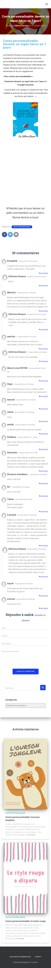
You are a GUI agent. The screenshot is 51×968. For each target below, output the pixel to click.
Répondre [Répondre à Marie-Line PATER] (43, 381)
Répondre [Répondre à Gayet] (43, 596)
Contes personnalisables (22, 226)
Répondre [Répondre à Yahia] (43, 512)
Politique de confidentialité (20, 957)
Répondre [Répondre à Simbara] (43, 449)
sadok (29, 615)
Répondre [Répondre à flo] (43, 496)
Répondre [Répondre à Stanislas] (43, 471)
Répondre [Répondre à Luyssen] (43, 546)
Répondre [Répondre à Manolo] (43, 311)
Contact (38, 957)
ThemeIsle (34, 962)
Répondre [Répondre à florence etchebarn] (43, 484)
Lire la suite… (31, 835)
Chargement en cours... (25, 171)
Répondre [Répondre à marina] (43, 349)
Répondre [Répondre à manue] (43, 409)
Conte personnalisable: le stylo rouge (25, 921)
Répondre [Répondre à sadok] (43, 434)
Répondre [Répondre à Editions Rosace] (43, 286)
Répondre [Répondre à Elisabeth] (43, 273)
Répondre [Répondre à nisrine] (43, 608)
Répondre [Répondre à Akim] (43, 421)
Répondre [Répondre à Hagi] (43, 396)
